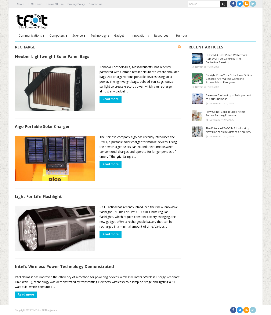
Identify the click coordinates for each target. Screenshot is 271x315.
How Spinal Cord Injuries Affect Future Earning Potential (225, 113)
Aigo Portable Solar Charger (42, 126)
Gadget (119, 35)
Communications (30, 35)
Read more (110, 99)
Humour (181, 35)
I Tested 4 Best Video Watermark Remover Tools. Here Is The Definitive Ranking (226, 58)
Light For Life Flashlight (38, 196)
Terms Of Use (55, 4)
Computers (57, 35)
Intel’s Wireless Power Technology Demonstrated (64, 266)
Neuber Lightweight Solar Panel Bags (52, 56)
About (20, 4)
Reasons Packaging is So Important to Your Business (228, 97)
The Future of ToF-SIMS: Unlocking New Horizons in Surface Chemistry (228, 130)
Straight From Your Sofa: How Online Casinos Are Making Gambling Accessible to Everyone (229, 78)
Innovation (139, 35)
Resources (161, 35)
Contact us (95, 4)
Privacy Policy (76, 4)
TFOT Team (35, 4)
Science (77, 35)
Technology (98, 35)
